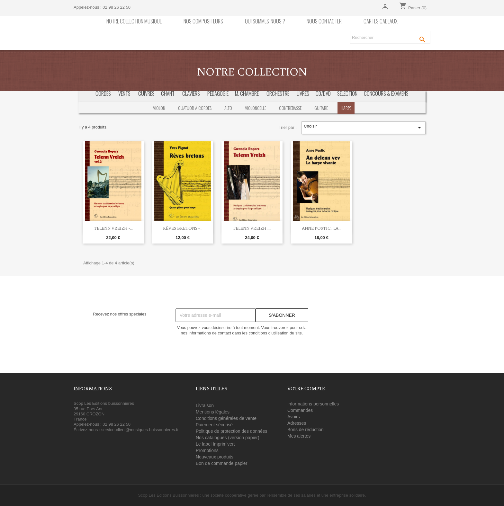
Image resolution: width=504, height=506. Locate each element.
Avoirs (293, 416)
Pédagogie (218, 93)
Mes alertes (298, 436)
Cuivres (146, 93)
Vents (124, 93)
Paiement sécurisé (214, 424)
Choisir (363, 127)
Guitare (321, 107)
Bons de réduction (305, 429)
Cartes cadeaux (381, 21)
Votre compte (306, 388)
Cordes (103, 93)
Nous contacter (324, 21)
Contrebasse (290, 107)
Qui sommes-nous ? (265, 21)
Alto (228, 107)
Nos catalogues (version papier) (227, 437)
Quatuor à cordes (195, 107)
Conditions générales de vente (226, 418)
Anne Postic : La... (321, 228)
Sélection (347, 93)
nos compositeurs (203, 21)
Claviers (191, 93)
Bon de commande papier (221, 463)
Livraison (205, 405)
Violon (159, 107)
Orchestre (277, 93)
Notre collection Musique (134, 21)
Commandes (300, 410)
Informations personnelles (313, 403)
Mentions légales (213, 411)
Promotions (207, 450)
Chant (168, 93)
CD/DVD (323, 93)
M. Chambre (247, 93)
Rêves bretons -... (183, 228)
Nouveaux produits (214, 456)
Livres (303, 93)
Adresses (296, 423)
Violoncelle (255, 107)
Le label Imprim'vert (215, 444)
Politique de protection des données (231, 431)
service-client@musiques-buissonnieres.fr (140, 429)
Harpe (346, 107)
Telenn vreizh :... (252, 228)
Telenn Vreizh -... (113, 228)
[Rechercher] (390, 37)
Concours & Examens (386, 93)
